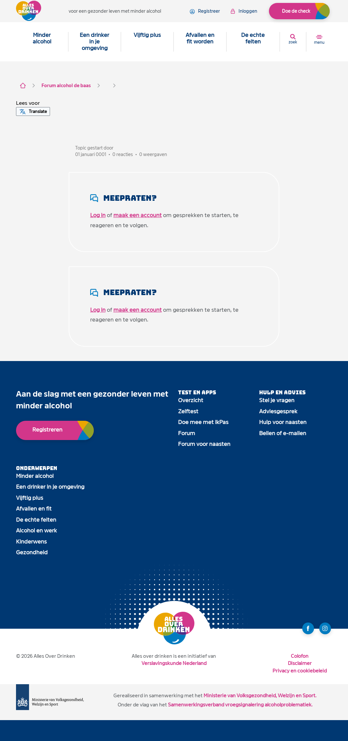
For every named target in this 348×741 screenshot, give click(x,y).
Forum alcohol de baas (66, 85)
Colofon (299, 656)
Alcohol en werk (36, 530)
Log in (98, 215)
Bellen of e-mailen (282, 433)
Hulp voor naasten (283, 422)
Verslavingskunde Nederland (174, 663)
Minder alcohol (42, 38)
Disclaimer (300, 663)
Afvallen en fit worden (200, 38)
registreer (205, 11)
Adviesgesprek (278, 411)
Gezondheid (32, 552)
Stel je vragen (276, 400)
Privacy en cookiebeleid (300, 670)
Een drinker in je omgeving (94, 41)
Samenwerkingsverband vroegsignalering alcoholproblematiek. (240, 704)
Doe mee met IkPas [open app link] (203, 422)
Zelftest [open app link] (188, 411)
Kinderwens (31, 541)
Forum (186, 433)
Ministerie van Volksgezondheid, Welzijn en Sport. (260, 695)
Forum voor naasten (204, 444)
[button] (28, 103)
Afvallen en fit (34, 509)
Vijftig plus (147, 35)
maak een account (137, 215)
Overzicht (190, 400)
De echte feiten (253, 38)
